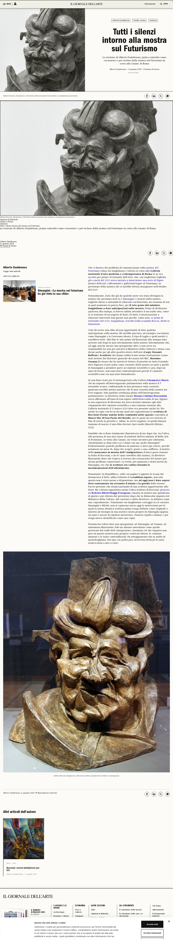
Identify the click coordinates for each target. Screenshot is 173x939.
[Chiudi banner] (169, 902)
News (8, 863)
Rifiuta (144, 922)
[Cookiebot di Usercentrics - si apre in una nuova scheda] (17, 934)
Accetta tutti (144, 904)
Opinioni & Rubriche (120, 20)
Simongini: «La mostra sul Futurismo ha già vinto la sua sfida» (60, 292)
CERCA (165, 4)
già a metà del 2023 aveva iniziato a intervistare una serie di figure (126, 280)
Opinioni (153, 20)
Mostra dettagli (138, 934)
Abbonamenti (149, 4)
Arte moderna (133, 72)
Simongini (128, 299)
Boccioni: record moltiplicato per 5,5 (23, 871)
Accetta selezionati (144, 913)
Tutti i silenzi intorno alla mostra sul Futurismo (134, 41)
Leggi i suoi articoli (11, 271)
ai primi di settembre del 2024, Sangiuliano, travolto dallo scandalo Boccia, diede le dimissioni (129, 321)
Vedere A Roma (139, 20)
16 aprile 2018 (30, 878)
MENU (8, 4)
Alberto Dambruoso (15, 878)
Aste (14, 863)
